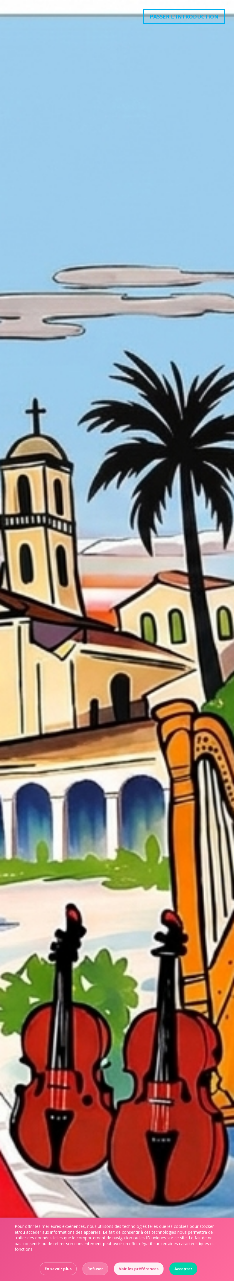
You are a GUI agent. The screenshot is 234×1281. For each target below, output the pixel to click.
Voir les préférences (139, 1268)
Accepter (183, 1268)
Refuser (95, 1268)
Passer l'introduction (184, 16)
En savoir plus (58, 1268)
